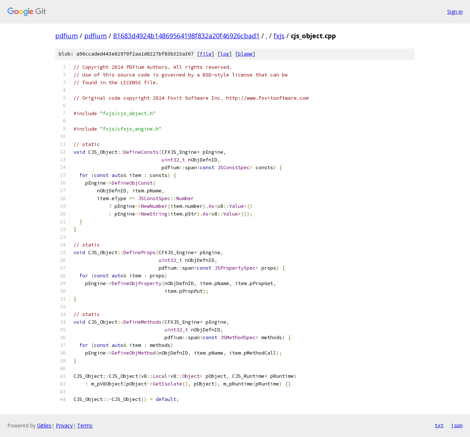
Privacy (64, 425)
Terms (85, 425)
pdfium (66, 35)
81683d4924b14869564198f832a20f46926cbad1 (186, 35)
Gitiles (44, 425)
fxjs (279, 35)
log (224, 54)
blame (245, 54)
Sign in (455, 11)
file (206, 54)
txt (439, 425)
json (457, 425)
